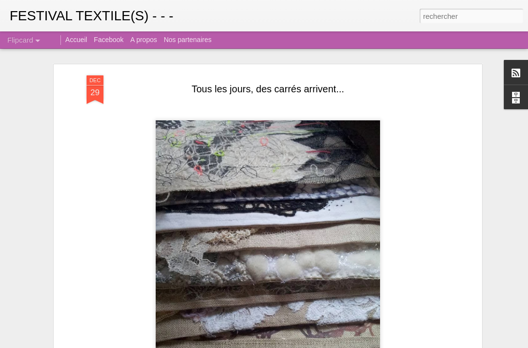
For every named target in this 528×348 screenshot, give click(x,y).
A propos (143, 40)
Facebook (108, 40)
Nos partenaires (188, 40)
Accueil (76, 40)
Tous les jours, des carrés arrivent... (267, 89)
